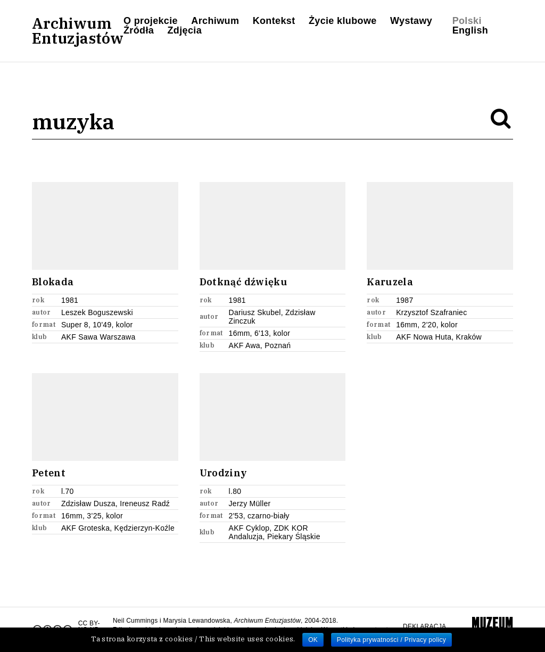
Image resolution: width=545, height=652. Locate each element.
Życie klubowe (343, 20)
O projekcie (150, 20)
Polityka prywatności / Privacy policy (391, 639)
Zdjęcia (185, 30)
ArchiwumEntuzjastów (77, 31)
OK (313, 639)
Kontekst (274, 20)
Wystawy (411, 20)
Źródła (138, 30)
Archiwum (215, 20)
